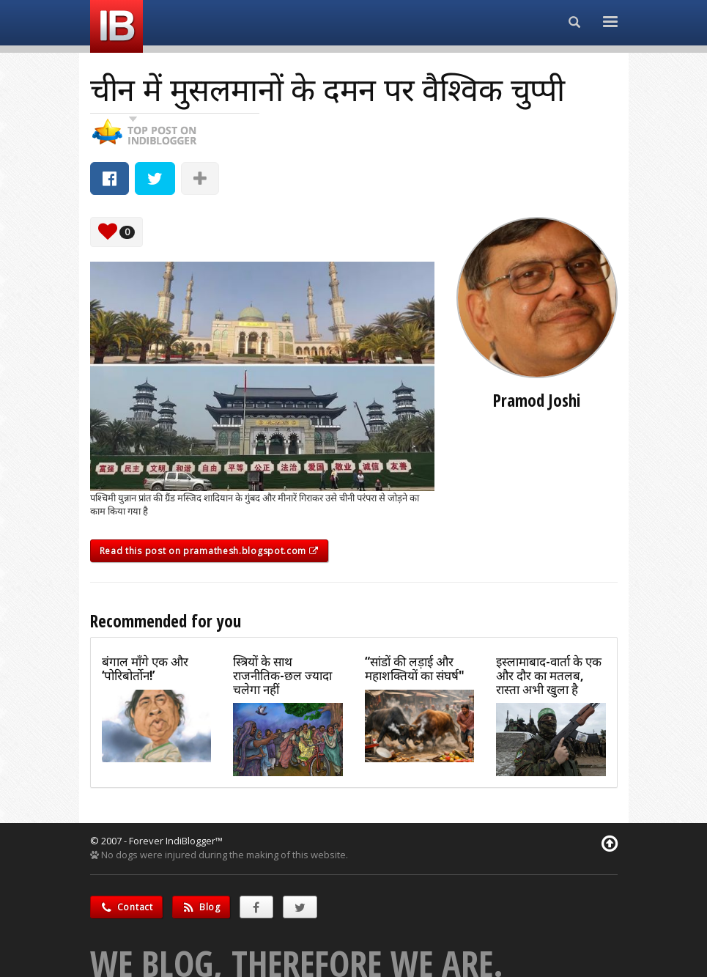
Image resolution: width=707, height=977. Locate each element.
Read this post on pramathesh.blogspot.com (209, 551)
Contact (126, 907)
